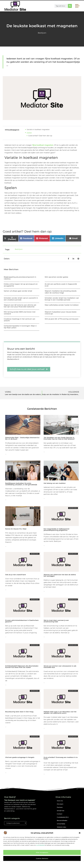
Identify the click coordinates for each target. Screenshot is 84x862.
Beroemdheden (62, 820)
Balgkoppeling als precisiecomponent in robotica (20, 278)
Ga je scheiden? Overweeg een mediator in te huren (61, 758)
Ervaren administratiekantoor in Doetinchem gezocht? (22, 621)
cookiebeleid (40, 845)
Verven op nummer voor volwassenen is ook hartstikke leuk (60, 666)
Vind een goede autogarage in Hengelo (19, 757)
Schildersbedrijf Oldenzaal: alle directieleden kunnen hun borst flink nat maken (21, 666)
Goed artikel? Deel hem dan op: (40, 136)
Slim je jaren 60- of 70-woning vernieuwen (61, 319)
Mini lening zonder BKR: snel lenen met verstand (19, 313)
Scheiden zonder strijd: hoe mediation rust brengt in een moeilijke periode (62, 299)
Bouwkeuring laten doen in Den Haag (19, 712)
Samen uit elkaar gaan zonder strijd (18, 291)
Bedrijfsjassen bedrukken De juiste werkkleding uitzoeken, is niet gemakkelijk (21, 483)
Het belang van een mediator (55, 483)
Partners (60, 807)
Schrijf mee (60, 810)
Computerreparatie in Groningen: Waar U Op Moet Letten (20, 327)
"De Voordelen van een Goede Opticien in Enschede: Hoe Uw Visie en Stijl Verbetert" (59, 438)
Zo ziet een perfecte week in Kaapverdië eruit (61, 285)
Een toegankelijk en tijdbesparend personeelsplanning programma (56, 529)
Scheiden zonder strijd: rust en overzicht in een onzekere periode (21, 299)
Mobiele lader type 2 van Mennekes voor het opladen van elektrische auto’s (60, 712)
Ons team (60, 804)
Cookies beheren (42, 858)
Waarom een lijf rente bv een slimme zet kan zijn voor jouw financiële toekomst (20, 306)
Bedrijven (42, 33)
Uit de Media (61, 824)
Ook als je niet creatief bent (15, 574)
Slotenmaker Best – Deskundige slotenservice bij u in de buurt (22, 438)
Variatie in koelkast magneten (38, 129)
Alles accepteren (42, 852)
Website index (61, 827)
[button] (80, 833)
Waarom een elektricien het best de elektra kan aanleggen (60, 575)
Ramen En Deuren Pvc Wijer (15, 529)
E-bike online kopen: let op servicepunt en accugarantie (21, 285)
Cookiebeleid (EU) (63, 817)
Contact (59, 814)
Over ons (60, 801)
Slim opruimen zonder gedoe (56, 277)
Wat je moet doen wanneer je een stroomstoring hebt (56, 621)
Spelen (29, 133)
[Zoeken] (70, 6)
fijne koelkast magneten (42, 145)
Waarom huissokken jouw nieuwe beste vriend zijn (60, 313)
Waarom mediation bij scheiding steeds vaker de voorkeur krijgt (60, 292)
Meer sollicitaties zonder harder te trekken (62, 305)
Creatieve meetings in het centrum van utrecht (19, 320)
